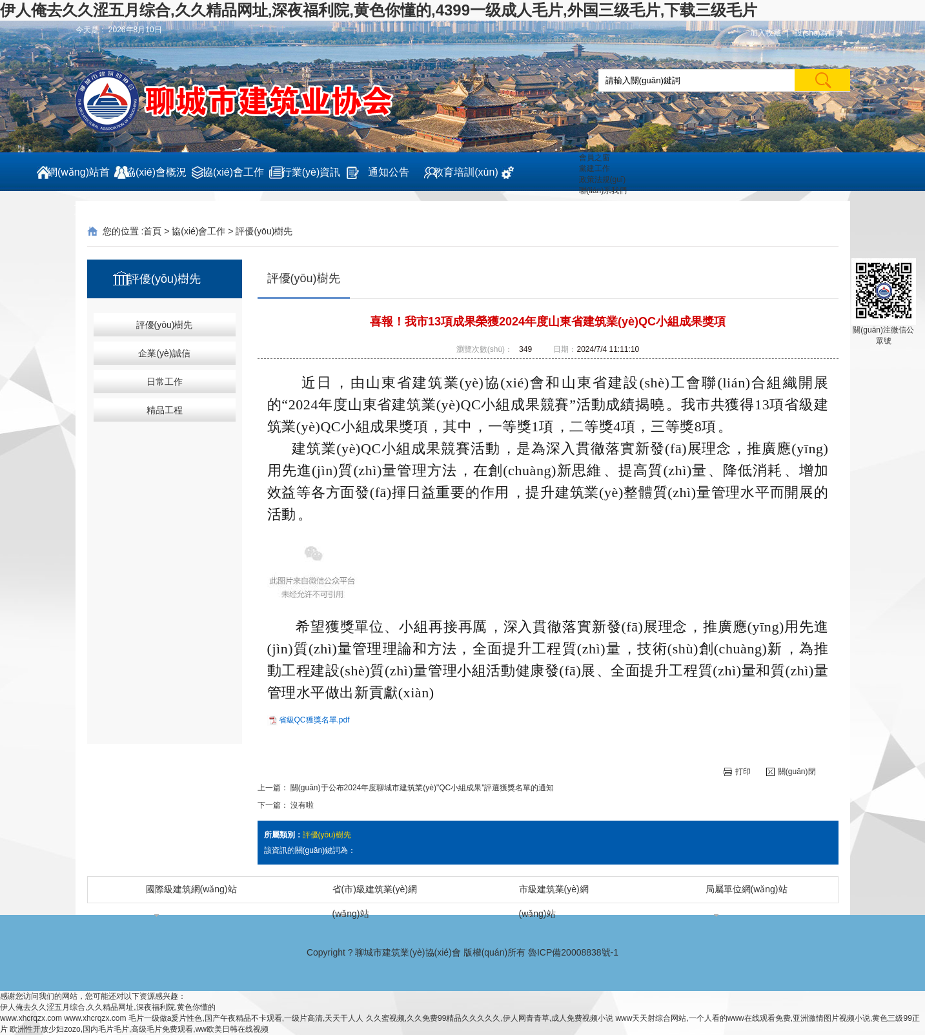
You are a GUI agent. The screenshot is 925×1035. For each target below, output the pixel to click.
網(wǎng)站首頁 (78, 179)
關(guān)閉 (791, 772)
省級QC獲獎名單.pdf (314, 719)
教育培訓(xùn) (465, 172)
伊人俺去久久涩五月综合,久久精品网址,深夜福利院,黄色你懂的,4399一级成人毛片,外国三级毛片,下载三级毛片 (378, 10)
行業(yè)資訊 (311, 172)
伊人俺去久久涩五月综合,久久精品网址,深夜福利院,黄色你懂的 (108, 1007)
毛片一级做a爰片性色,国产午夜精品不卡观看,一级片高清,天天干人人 (246, 1018)
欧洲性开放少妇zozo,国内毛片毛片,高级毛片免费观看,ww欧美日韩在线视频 (139, 1029)
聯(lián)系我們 (603, 190)
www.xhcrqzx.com (31, 1018)
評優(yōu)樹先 (264, 231)
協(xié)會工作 (233, 172)
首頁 (152, 231)
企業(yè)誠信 (164, 353)
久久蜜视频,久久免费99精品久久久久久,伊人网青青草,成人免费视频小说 (489, 1018)
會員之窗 (594, 157)
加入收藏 (765, 32)
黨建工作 (594, 168)
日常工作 (165, 381)
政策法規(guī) (602, 179)
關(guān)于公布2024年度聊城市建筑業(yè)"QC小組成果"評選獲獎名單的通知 (422, 787)
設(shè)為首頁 (819, 32)
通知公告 (388, 172)
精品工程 (165, 410)
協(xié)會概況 (156, 172)
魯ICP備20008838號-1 (573, 952)
